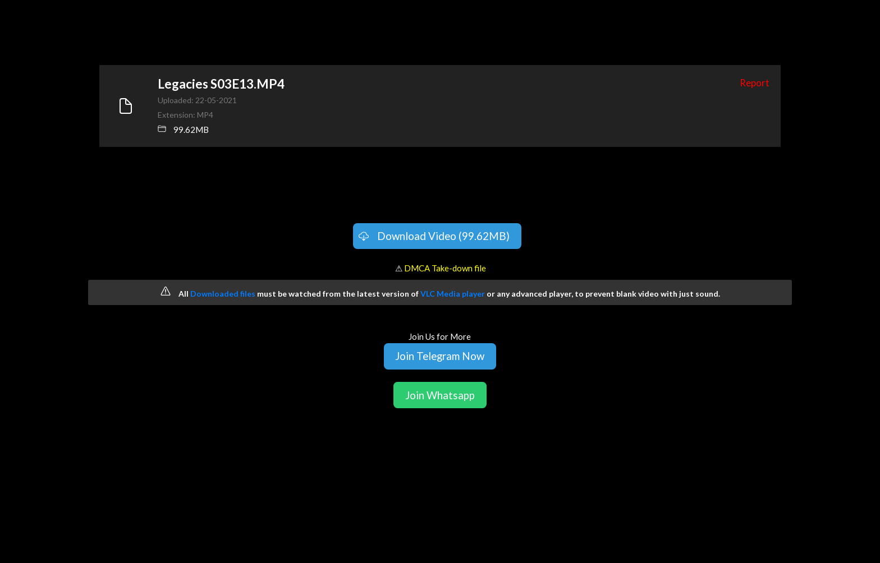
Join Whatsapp (440, 395)
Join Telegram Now (439, 355)
